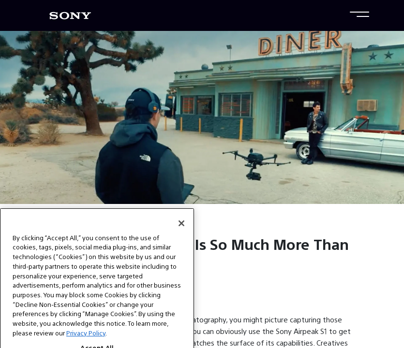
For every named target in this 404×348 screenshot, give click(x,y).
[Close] (181, 235)
